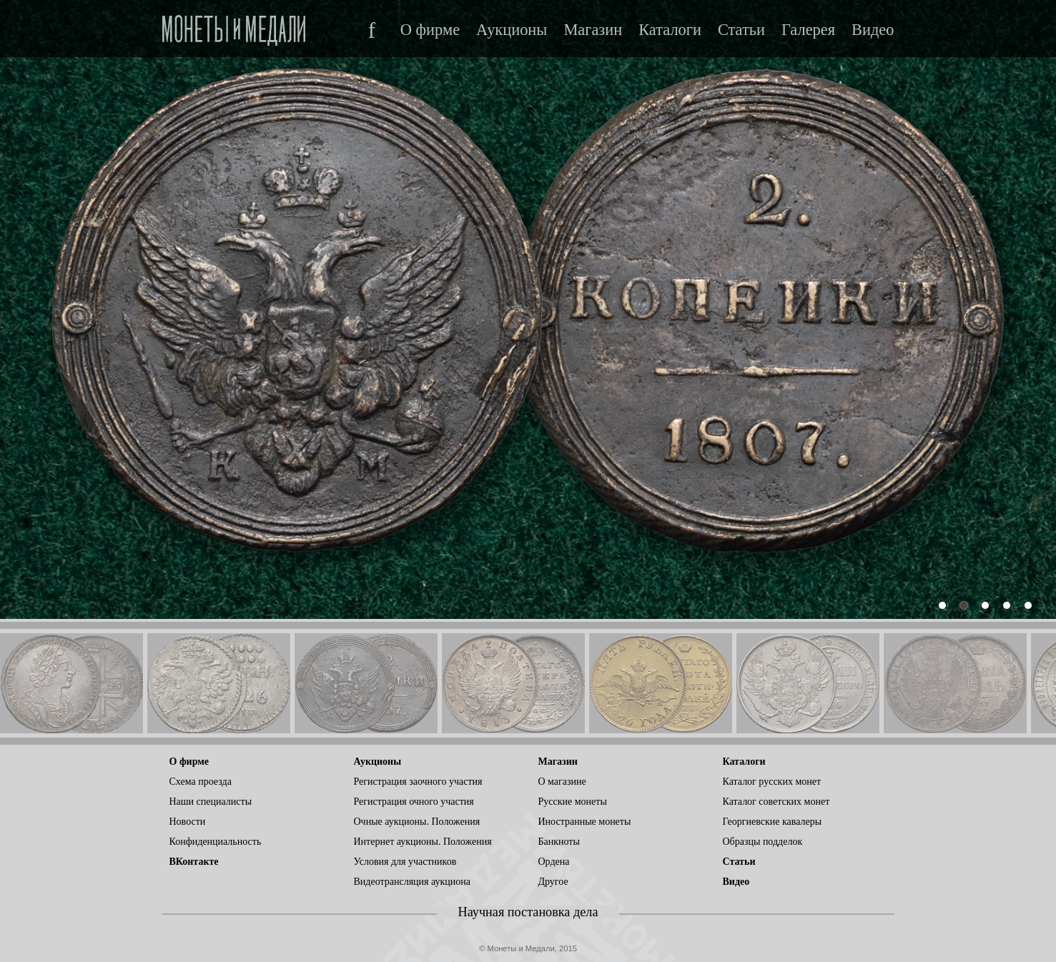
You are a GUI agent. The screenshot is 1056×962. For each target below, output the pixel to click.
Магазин (592, 30)
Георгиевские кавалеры (772, 821)
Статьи (741, 30)
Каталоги (669, 30)
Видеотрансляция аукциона (412, 881)
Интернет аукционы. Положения (423, 841)
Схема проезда (200, 781)
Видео (873, 30)
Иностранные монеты (584, 821)
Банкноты (559, 841)
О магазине (562, 781)
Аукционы (511, 30)
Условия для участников (405, 861)
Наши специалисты (210, 801)
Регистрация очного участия (414, 801)
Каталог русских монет (772, 781)
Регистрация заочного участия (418, 781)
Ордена (554, 861)
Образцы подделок (763, 841)
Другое (553, 881)
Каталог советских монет (776, 801)
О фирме (430, 30)
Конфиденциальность (215, 841)
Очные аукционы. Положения (417, 821)
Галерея (808, 30)
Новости (187, 821)
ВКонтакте (194, 861)
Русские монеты (572, 801)
